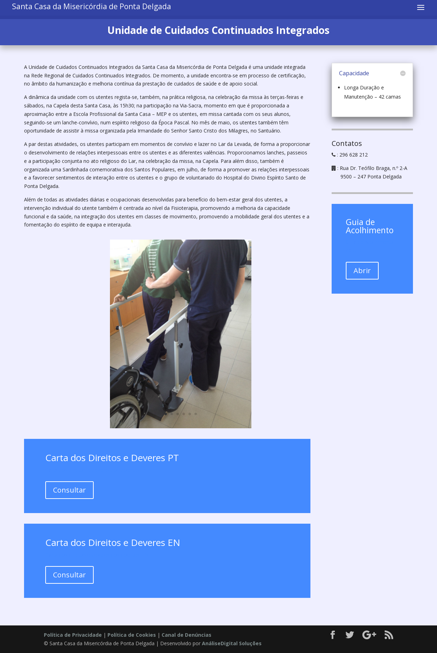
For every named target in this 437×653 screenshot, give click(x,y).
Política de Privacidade (73, 634)
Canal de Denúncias (186, 634)
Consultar (69, 490)
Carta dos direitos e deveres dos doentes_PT (96, 469)
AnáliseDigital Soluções (232, 643)
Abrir (362, 270)
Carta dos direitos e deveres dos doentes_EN (96, 554)
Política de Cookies (131, 634)
